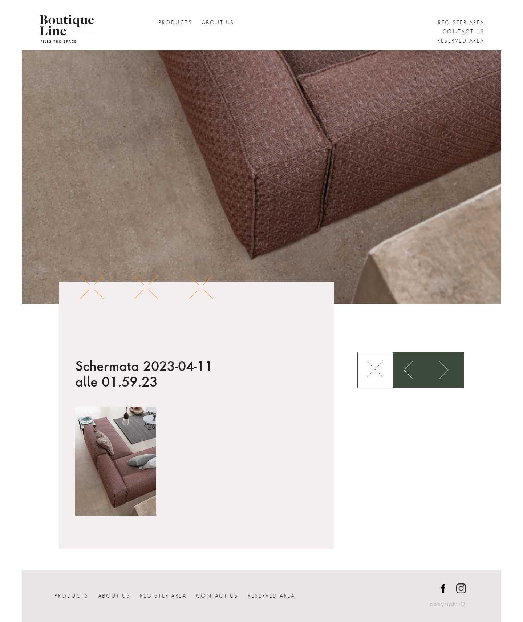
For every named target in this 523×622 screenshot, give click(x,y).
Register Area (461, 22)
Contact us (463, 31)
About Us (218, 22)
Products (175, 22)
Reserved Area (461, 40)
